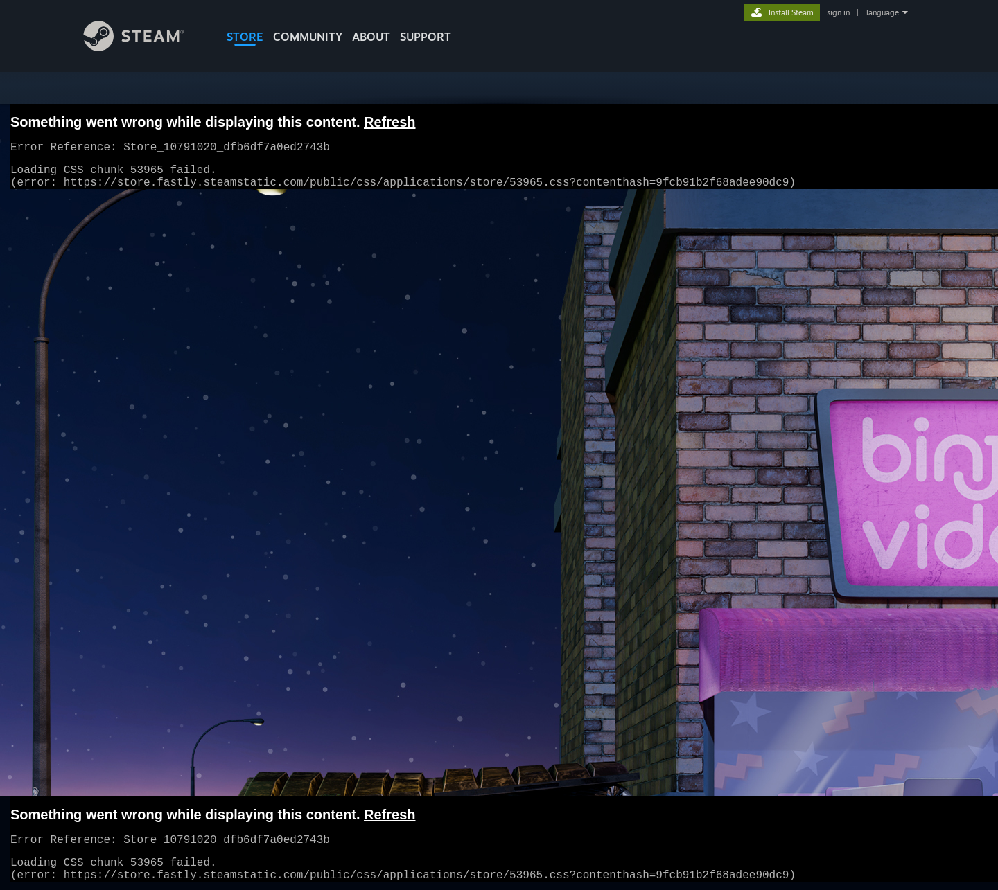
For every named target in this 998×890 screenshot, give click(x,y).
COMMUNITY (307, 37)
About (371, 37)
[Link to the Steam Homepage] (144, 47)
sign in (838, 12)
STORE (245, 37)
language (882, 12)
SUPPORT (425, 37)
